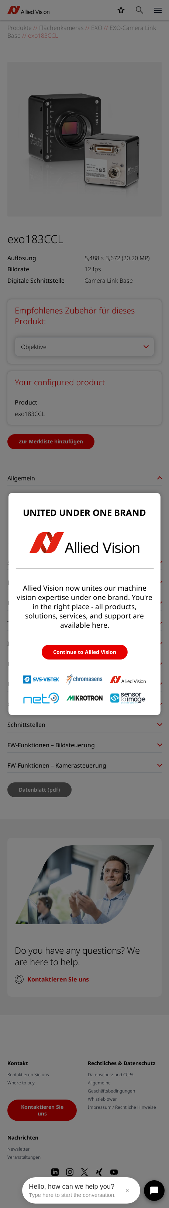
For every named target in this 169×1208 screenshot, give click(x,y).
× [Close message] (127, 1190)
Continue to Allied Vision (84, 651)
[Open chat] (154, 1190)
